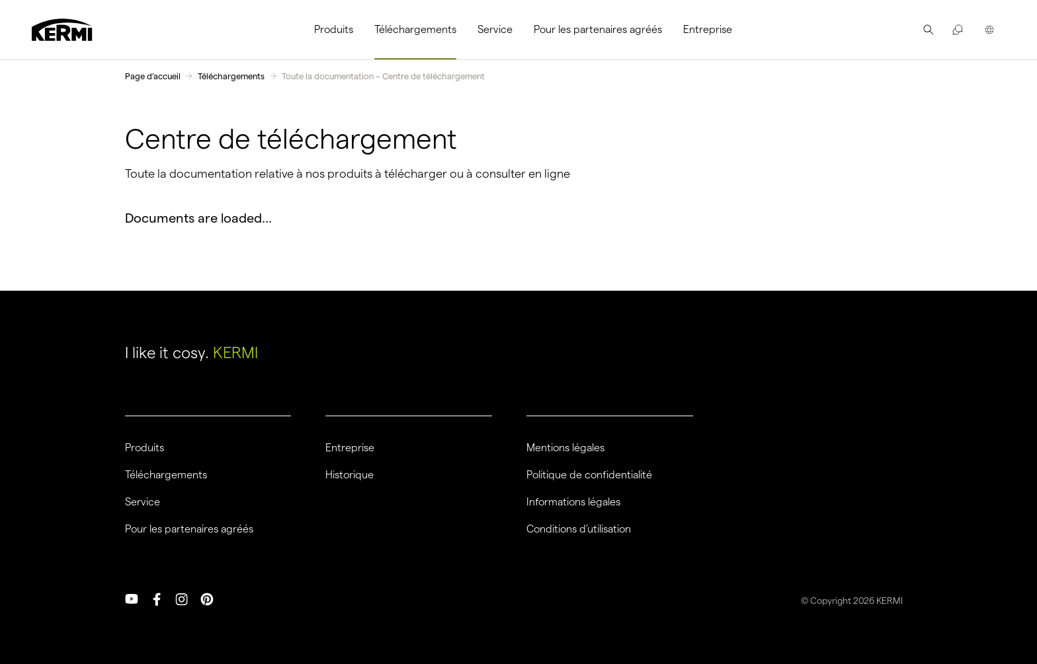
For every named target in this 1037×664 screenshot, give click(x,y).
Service (495, 29)
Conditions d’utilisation (578, 529)
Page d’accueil (153, 76)
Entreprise (707, 29)
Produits (333, 29)
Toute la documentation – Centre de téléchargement (383, 76)
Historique (349, 475)
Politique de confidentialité (589, 475)
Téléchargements (415, 29)
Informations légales (573, 502)
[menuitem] (339, 29)
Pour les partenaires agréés (598, 29)
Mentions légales (565, 448)
